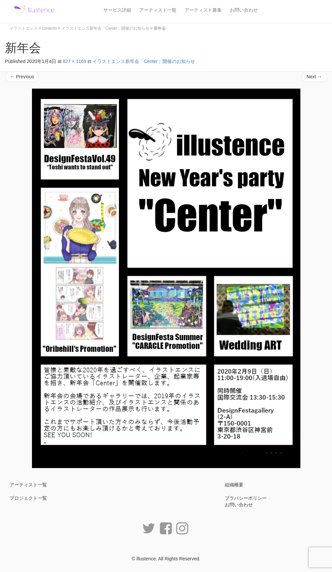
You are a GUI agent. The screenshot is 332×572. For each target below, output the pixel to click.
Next (314, 76)
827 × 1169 (74, 61)
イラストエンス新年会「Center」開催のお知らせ (144, 61)
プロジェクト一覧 (28, 498)
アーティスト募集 (203, 10)
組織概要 (234, 484)
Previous (22, 76)
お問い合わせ (244, 10)
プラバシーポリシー (246, 498)
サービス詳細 (117, 10)
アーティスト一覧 (157, 10)
